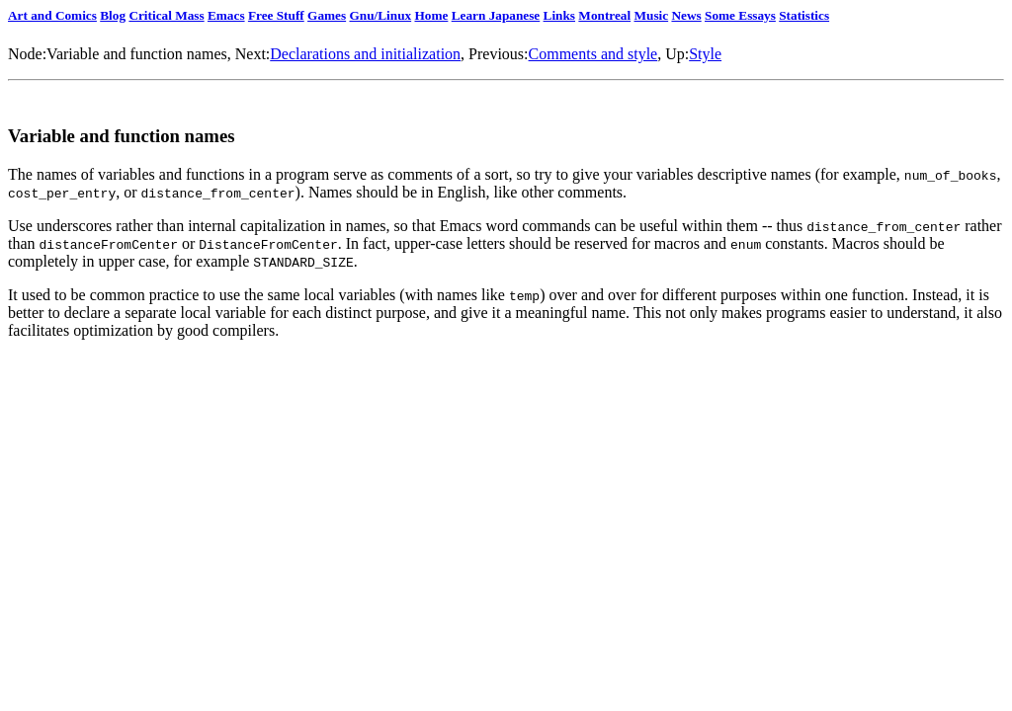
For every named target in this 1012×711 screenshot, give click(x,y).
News (686, 15)
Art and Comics (52, 15)
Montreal (604, 15)
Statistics (804, 15)
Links (559, 15)
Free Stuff (276, 15)
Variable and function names (136, 53)
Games (326, 15)
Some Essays (740, 15)
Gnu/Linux (380, 15)
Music (651, 15)
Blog (113, 15)
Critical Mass (166, 15)
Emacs (226, 15)
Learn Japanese (496, 15)
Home (431, 15)
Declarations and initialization (365, 53)
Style (705, 53)
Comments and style (593, 53)
